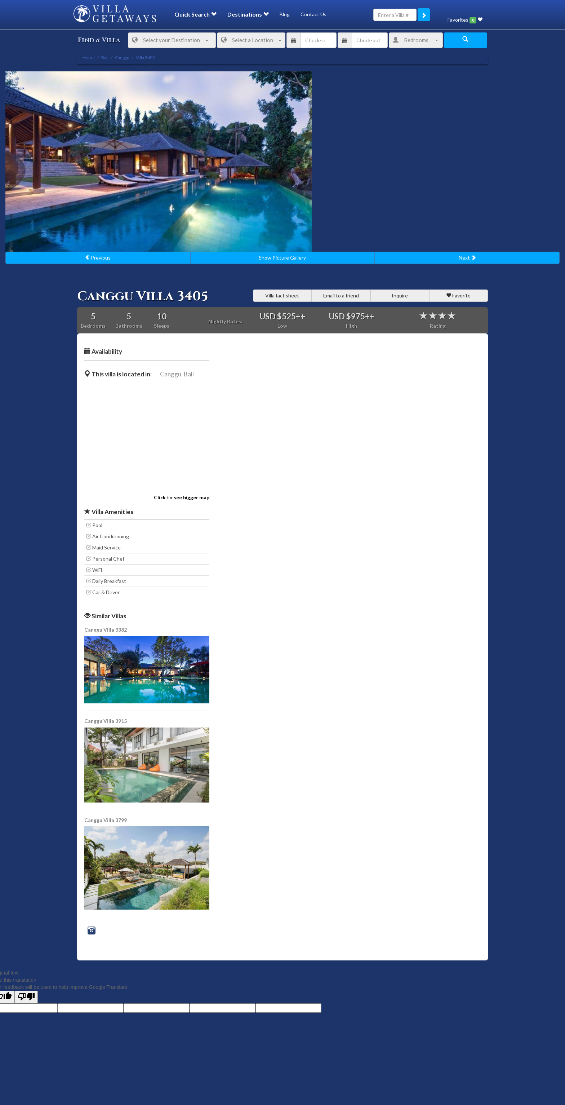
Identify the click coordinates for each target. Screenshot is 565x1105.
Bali (189, 374)
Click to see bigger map (181, 497)
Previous (98, 258)
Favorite (458, 295)
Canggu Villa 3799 (105, 820)
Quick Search (195, 14)
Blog (285, 14)
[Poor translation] (26, 997)
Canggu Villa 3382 (105, 630)
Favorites (465, 20)
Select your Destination (170, 40)
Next (467, 258)
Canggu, (171, 374)
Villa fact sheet (282, 295)
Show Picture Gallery (282, 258)
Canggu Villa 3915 (105, 721)
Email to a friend (341, 295)
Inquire (400, 295)
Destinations (248, 14)
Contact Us (313, 14)
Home (89, 57)
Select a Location (251, 40)
